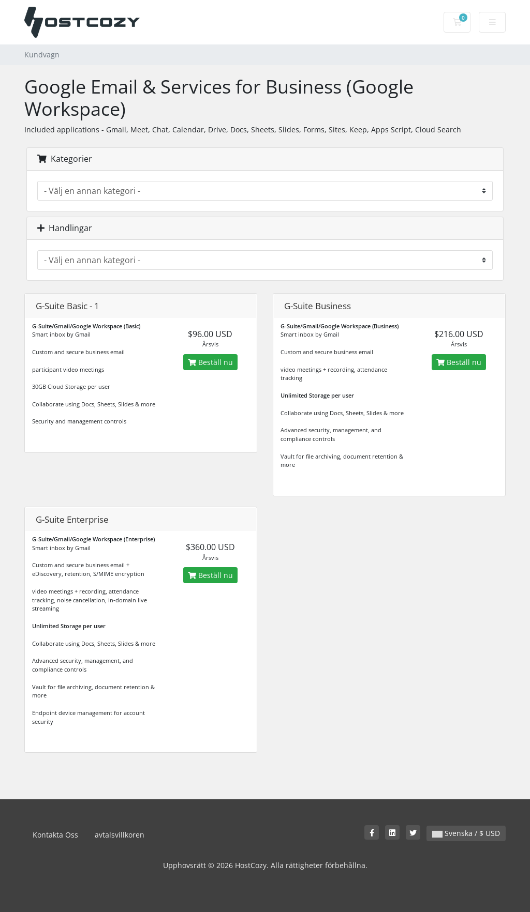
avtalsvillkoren (119, 835)
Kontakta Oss (55, 835)
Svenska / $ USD (466, 833)
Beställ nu (210, 362)
